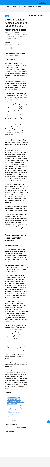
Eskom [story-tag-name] (7, 420)
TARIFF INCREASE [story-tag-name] (10, 431)
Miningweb (31, 6)
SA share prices (40, 6)
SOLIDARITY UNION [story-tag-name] (21, 427)
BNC (8, 6)
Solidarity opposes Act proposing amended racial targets (14, 414)
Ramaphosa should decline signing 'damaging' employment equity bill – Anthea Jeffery (16, 408)
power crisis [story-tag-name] (14, 420)
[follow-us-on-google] (11, 48)
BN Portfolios (22, 6)
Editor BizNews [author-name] (9, 42)
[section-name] (7, 16)
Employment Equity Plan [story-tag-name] (11, 424)
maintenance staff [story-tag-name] (10, 427)
